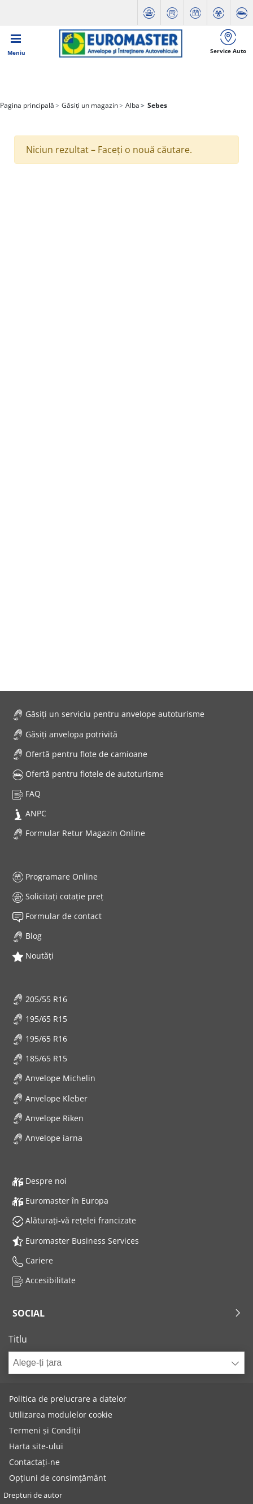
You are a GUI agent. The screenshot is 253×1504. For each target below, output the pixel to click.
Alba (131, 105)
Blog (27, 935)
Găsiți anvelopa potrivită (64, 734)
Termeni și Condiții (45, 1430)
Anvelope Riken (48, 1118)
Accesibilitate (44, 1280)
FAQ (26, 793)
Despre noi (39, 1180)
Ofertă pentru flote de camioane (79, 754)
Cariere (32, 1260)
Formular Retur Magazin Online (78, 833)
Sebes (156, 105)
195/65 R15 (39, 1018)
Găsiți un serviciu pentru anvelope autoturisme (108, 714)
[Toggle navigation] (16, 43)
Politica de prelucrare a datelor (68, 1398)
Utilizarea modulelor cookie (60, 1414)
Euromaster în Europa (60, 1200)
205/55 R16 (39, 999)
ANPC (29, 813)
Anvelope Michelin (53, 1078)
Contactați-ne (34, 1462)
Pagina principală (27, 105)
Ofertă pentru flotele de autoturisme (88, 773)
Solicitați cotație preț (57, 896)
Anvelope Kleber (50, 1098)
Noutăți (33, 955)
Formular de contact (57, 916)
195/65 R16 (39, 1038)
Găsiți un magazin (89, 105)
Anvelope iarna (47, 1138)
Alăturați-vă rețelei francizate (74, 1220)
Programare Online (55, 876)
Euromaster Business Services (75, 1240)
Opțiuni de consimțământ (57, 1477)
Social (127, 1313)
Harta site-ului (36, 1446)
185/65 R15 (39, 1058)
